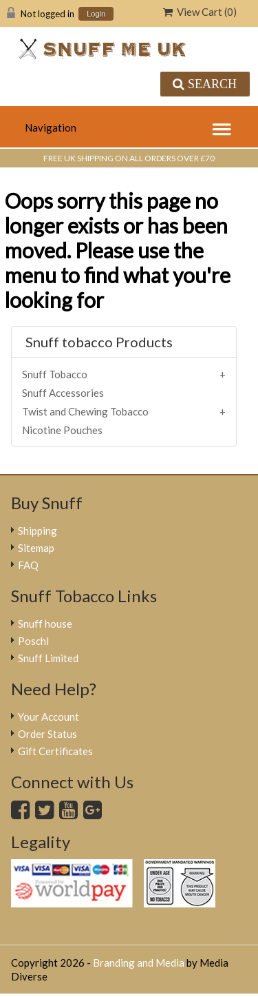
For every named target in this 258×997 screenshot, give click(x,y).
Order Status (47, 734)
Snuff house (45, 623)
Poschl (33, 641)
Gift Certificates (55, 751)
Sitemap (36, 548)
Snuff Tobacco (54, 374)
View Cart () (200, 12)
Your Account (48, 716)
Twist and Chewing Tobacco (85, 411)
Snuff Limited (48, 658)
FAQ (28, 565)
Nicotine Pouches (62, 430)
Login (96, 14)
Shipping (37, 530)
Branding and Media (138, 962)
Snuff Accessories (63, 393)
